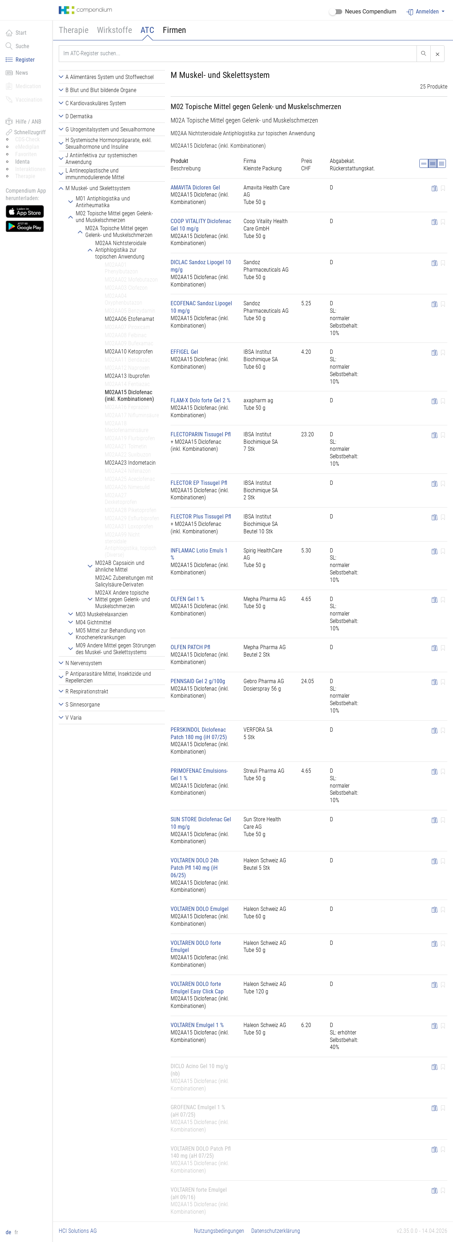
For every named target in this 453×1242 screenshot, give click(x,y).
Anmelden (423, 12)
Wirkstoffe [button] (114, 30)
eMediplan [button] (27, 146)
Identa (22, 161)
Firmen (174, 30)
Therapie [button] (73, 30)
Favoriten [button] (26, 154)
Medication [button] (23, 86)
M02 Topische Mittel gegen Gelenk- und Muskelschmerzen (256, 106)
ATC (147, 30)
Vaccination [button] (24, 99)
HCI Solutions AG (78, 1230)
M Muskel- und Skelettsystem (220, 75)
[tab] (112, 76)
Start (16, 32)
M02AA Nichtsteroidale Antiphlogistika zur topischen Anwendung (243, 133)
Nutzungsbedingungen (219, 1230)
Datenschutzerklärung (275, 1230)
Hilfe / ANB (23, 121)
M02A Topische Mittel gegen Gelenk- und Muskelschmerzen (244, 120)
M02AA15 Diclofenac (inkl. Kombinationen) (218, 145)
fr (16, 1232)
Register (20, 59)
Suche (17, 46)
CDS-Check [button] (27, 139)
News (17, 72)
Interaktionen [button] (30, 169)
